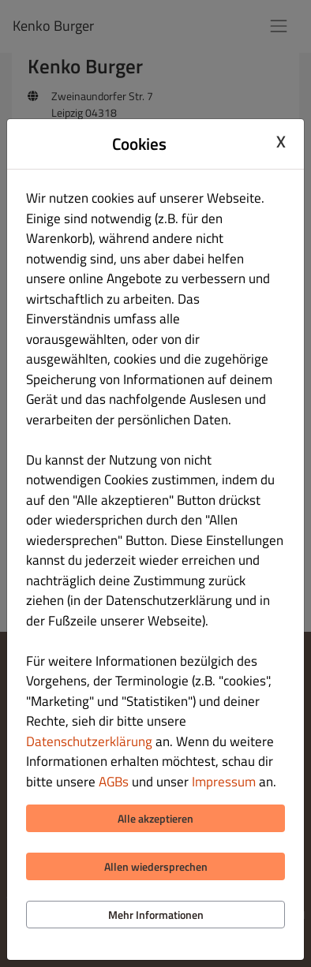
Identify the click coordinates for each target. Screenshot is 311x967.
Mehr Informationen (156, 914)
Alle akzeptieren (155, 818)
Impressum (224, 781)
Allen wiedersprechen (156, 866)
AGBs (114, 781)
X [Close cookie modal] (281, 142)
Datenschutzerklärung (89, 741)
